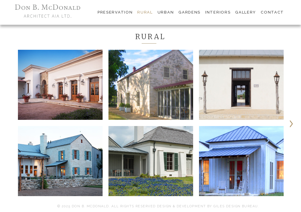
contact (272, 12)
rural (145, 12)
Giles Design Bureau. (236, 206)
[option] (60, 126)
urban (166, 12)
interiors (217, 12)
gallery (245, 12)
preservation (115, 12)
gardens (189, 12)
